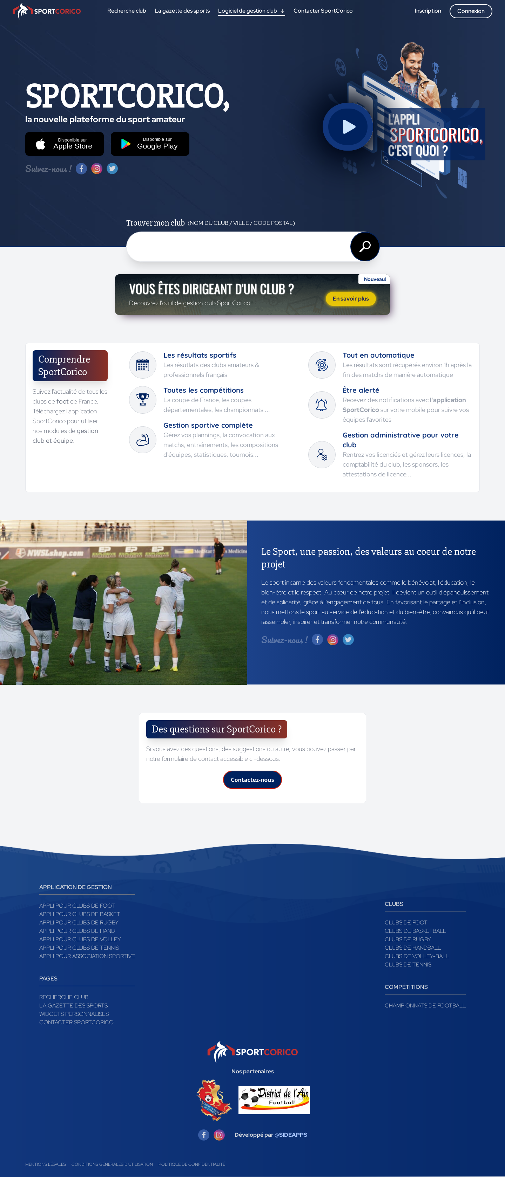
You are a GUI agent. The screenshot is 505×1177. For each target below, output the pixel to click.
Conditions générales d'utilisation (112, 1164)
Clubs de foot (406, 922)
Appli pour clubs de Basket (79, 914)
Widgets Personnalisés (74, 1014)
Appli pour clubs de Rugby (79, 922)
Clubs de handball (413, 947)
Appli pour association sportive (87, 956)
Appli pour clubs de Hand (77, 931)
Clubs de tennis (408, 964)
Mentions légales (45, 1164)
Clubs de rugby (408, 939)
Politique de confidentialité (192, 1164)
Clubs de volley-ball (417, 956)
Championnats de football (425, 1005)
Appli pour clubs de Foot (77, 905)
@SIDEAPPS (291, 1134)
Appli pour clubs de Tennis (79, 947)
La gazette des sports (73, 1005)
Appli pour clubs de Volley (80, 939)
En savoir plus (351, 298)
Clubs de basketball (415, 931)
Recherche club (63, 997)
